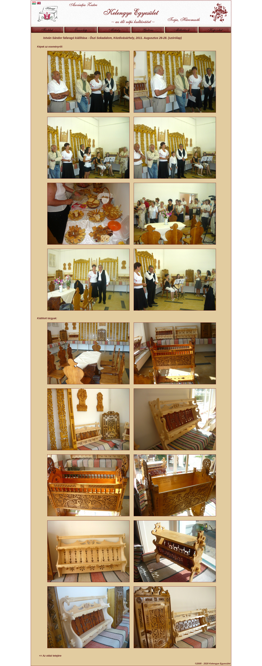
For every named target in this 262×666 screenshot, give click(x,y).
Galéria (147, 30)
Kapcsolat (215, 30)
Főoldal (47, 30)
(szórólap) (174, 38)
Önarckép (80, 30)
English (39, 3)
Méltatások (181, 30)
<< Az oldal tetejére (50, 655)
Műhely (114, 30)
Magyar (34, 3)
